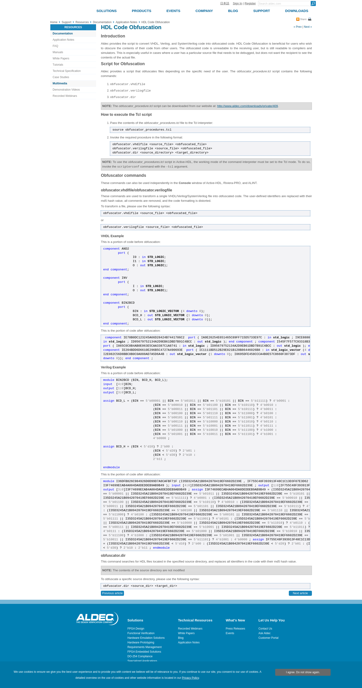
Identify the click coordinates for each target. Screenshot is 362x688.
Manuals (58, 52)
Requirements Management (144, 647)
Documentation (63, 33)
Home (53, 22)
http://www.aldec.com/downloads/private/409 (247, 106)
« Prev (298, 26)
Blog (181, 637)
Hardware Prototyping (140, 642)
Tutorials (58, 64)
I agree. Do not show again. (303, 672)
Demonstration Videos (66, 89)
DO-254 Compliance (140, 656)
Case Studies (61, 77)
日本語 (224, 3)
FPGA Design (135, 628)
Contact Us (265, 628)
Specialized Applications (142, 661)
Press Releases (235, 628)
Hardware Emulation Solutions (146, 637)
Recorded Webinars (65, 96)
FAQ (55, 46)
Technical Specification (67, 71)
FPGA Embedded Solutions (144, 651)
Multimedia (60, 83)
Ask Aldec (264, 633)
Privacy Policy (190, 677)
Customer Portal (268, 637)
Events (230, 633)
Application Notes (63, 39)
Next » (308, 26)
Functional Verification (140, 633)
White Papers (61, 58)
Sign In (237, 3)
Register (250, 3)
